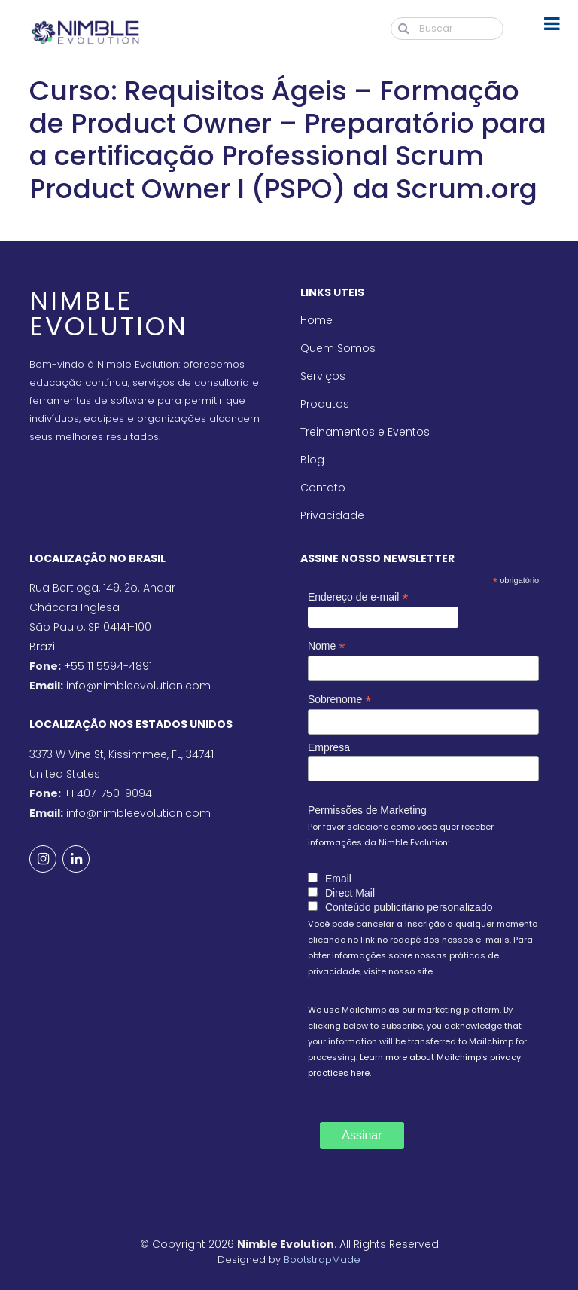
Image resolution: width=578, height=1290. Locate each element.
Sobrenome (339, 699)
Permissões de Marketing (367, 810)
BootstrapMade (322, 1259)
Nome (326, 646)
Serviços (322, 376)
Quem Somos (338, 348)
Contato (322, 487)
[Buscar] (447, 28)
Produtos (324, 403)
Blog (312, 459)
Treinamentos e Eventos (365, 431)
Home (316, 320)
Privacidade (332, 515)
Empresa (329, 747)
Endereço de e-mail (358, 597)
